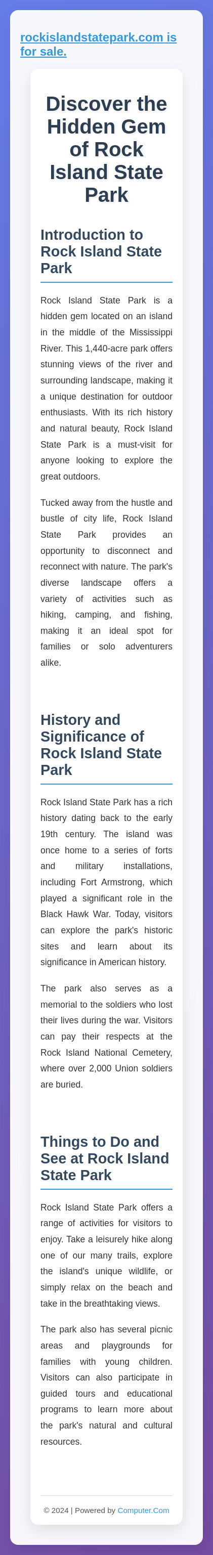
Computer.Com (143, 1510)
